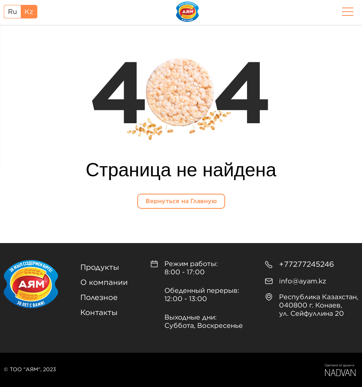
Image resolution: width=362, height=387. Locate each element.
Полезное (99, 297)
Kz (29, 12)
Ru (12, 12)
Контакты (99, 313)
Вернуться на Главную (181, 201)
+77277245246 (306, 264)
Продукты (99, 267)
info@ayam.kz (302, 281)
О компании (104, 282)
